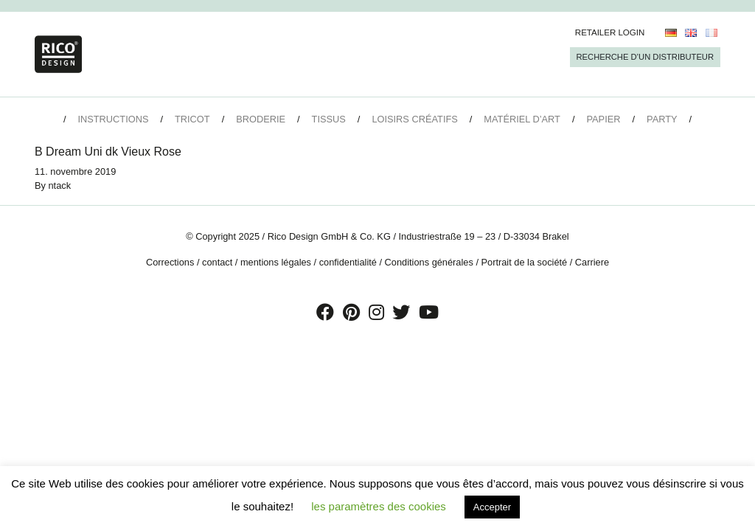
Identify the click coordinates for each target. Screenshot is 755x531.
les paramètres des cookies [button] (378, 506)
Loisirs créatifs (414, 119)
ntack (60, 185)
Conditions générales (429, 262)
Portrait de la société (524, 262)
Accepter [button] (492, 507)
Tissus (329, 119)
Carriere (592, 262)
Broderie (260, 119)
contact (217, 262)
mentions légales (275, 262)
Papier (604, 119)
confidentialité (348, 262)
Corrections (170, 262)
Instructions (112, 119)
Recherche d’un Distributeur (645, 56)
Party (662, 119)
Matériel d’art (522, 119)
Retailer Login (610, 32)
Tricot (192, 119)
